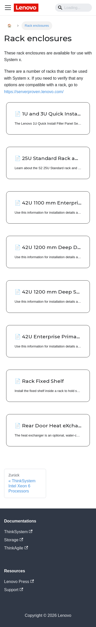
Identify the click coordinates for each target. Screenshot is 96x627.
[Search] (73, 8)
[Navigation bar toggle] (8, 7)
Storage (13, 540)
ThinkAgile (16, 548)
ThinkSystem (18, 532)
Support (13, 590)
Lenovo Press (19, 581)
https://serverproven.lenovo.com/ (33, 92)
